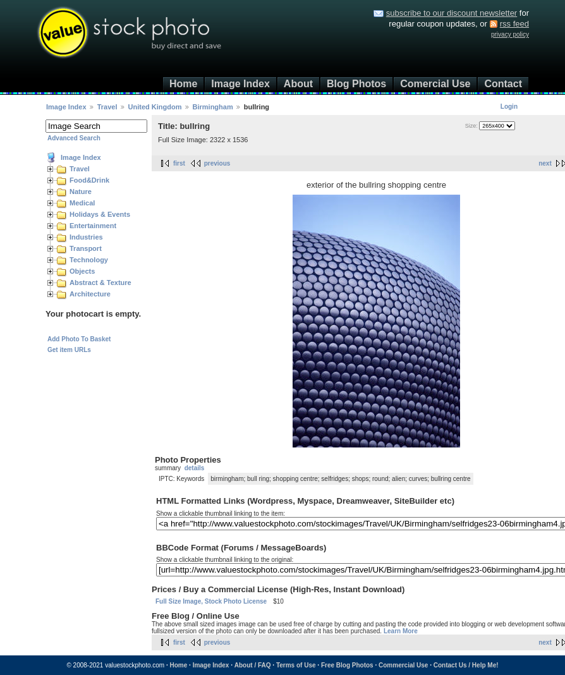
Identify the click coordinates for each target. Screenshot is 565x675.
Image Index (240, 83)
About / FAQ (252, 665)
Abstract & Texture (100, 282)
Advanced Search (73, 138)
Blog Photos (356, 83)
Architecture (90, 294)
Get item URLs (69, 349)
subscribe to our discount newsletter (451, 13)
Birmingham (213, 107)
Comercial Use (435, 83)
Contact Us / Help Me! (466, 665)
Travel (107, 107)
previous (217, 163)
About (298, 83)
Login (509, 106)
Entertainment (93, 225)
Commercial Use (403, 665)
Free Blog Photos (347, 665)
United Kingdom (155, 107)
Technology (89, 260)
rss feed (514, 23)
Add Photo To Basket (79, 339)
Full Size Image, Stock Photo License (211, 601)
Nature (81, 191)
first (179, 163)
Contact (503, 83)
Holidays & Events (100, 214)
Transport (86, 248)
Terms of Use (296, 665)
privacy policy (510, 34)
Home (183, 83)
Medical (82, 203)
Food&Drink (89, 180)
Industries (86, 237)
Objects (82, 271)
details (195, 468)
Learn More (401, 631)
